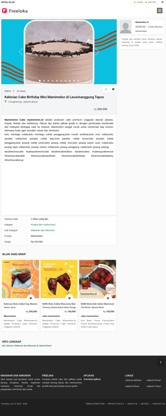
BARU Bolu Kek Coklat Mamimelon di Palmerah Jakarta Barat (112, 304)
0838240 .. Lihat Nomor (149, 26)
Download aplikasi (92, 379)
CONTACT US (158, 404)
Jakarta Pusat (153, 380)
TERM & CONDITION (94, 404)
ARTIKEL (145, 404)
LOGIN (140, 2)
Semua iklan (141, 31)
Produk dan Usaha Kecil (43, 224)
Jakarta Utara (132, 386)
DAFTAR (152, 2)
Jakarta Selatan (133, 380)
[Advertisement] (59, 188)
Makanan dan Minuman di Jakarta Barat (33, 345)
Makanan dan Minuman (43, 230)
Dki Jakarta (7, 345)
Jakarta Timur (153, 386)
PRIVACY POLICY (116, 404)
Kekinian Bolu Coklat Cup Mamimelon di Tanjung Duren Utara (35, 304)
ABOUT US (132, 404)
